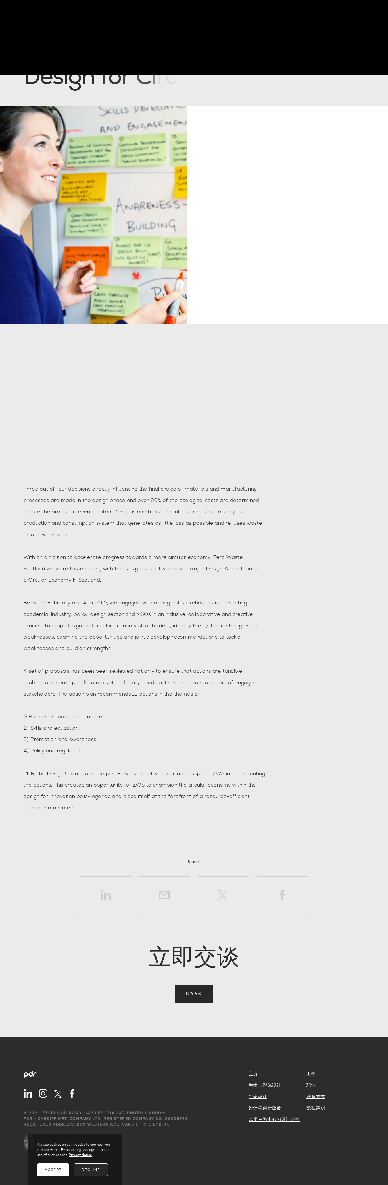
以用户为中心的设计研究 (274, 1119)
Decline (91, 1170)
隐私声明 (315, 1108)
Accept (53, 1170)
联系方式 (194, 993)
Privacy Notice (80, 1155)
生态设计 (258, 1097)
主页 (253, 1074)
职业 (311, 1085)
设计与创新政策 (265, 1108)
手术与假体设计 (265, 1085)
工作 (311, 1074)
